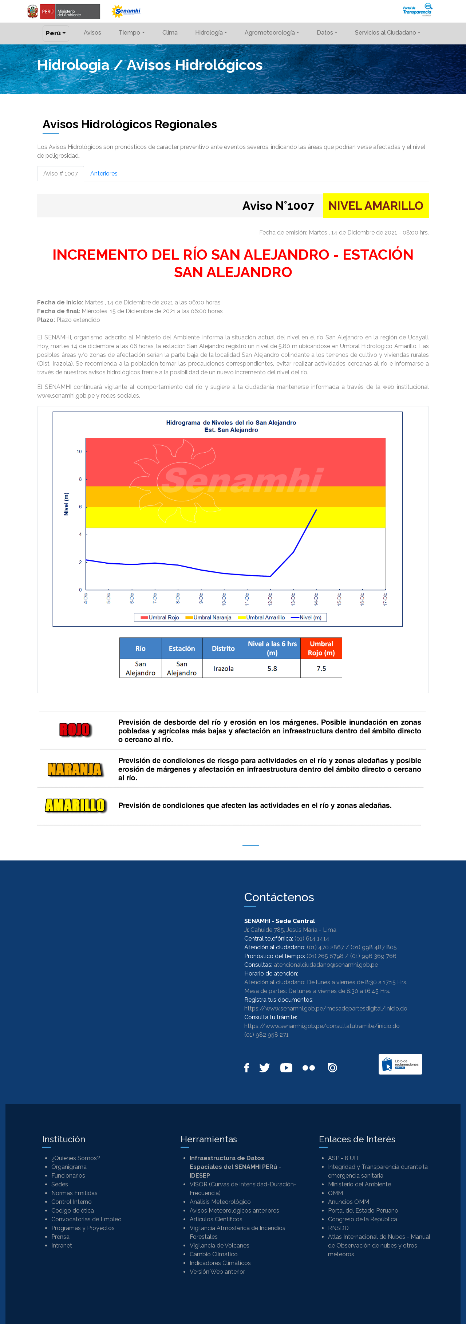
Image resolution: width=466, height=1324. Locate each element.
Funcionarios (68, 1175)
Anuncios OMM (348, 1201)
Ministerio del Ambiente (359, 1184)
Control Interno (71, 1201)
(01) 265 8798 (325, 956)
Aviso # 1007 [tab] (60, 173)
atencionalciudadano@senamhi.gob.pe (326, 964)
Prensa (60, 1236)
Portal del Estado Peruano (363, 1210)
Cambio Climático (214, 1254)
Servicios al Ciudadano (385, 32)
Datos (325, 32)
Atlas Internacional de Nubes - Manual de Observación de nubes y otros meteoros (379, 1245)
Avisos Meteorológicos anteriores (234, 1210)
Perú (53, 33)
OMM (335, 1193)
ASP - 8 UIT (343, 1158)
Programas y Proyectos (83, 1228)
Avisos (92, 32)
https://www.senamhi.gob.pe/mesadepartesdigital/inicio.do (325, 1008)
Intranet (61, 1245)
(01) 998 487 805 (374, 947)
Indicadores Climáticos (220, 1263)
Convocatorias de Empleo (86, 1219)
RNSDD (338, 1228)
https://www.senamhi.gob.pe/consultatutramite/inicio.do (322, 1025)
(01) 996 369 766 (373, 956)
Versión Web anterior (217, 1271)
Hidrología (209, 32)
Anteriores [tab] (104, 173)
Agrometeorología (270, 32)
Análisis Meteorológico (220, 1201)
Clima (170, 32)
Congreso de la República (362, 1219)
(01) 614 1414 (312, 938)
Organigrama (69, 1166)
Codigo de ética (72, 1210)
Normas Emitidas (74, 1193)
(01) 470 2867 (325, 947)
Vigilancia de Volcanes (219, 1245)
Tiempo (129, 32)
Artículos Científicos (216, 1219)
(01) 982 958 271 (266, 1034)
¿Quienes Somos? (75, 1158)
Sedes (59, 1184)
